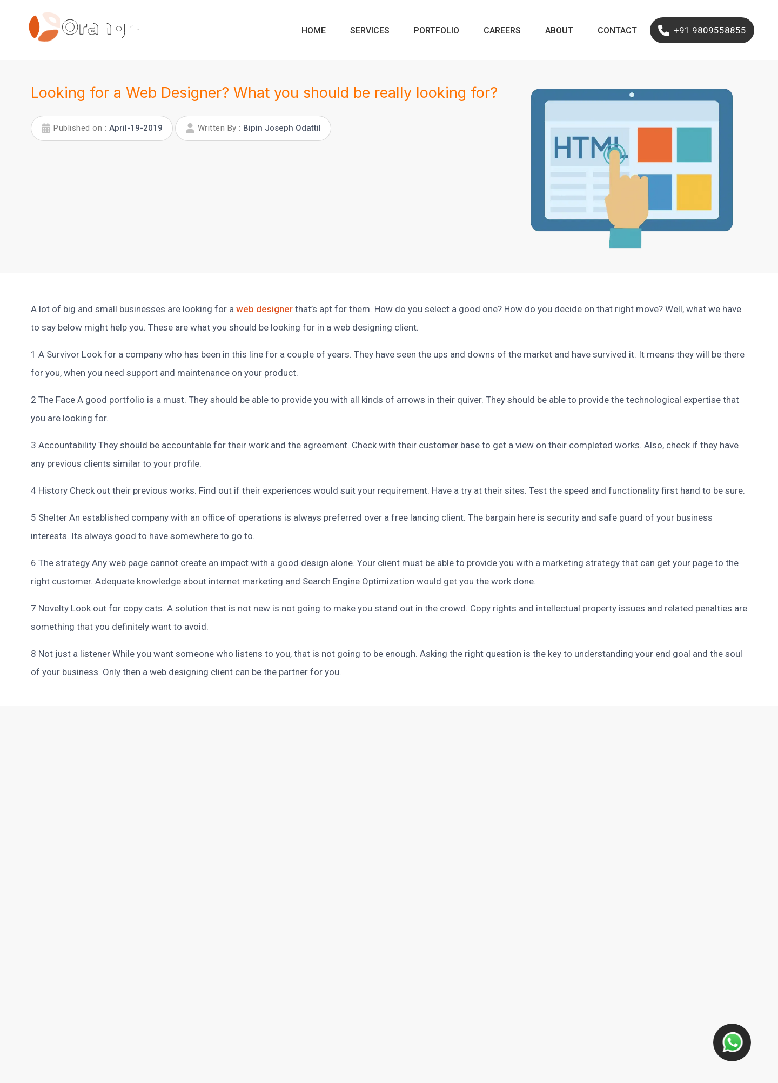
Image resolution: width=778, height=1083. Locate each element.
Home (313, 30)
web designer (264, 309)
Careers (502, 30)
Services (370, 30)
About (559, 30)
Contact (617, 30)
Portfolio (436, 30)
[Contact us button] (732, 1042)
